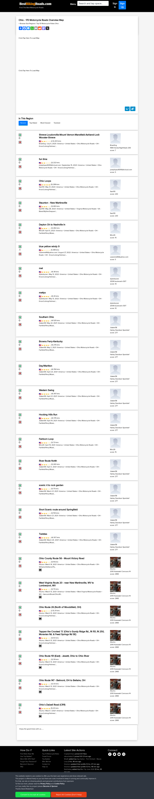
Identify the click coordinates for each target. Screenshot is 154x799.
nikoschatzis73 (69, 770)
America (60, 143)
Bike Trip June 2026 (87, 783)
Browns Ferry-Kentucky (51, 341)
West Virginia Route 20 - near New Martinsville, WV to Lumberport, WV (66, 584)
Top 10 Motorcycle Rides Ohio (47, 23)
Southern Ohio (46, 317)
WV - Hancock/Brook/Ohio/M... (50, 594)
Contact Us (46, 778)
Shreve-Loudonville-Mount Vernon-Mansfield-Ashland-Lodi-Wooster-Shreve (69, 136)
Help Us (45, 780)
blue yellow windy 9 (49, 246)
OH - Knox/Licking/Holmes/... (65, 167)
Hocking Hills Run (48, 414)
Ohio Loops (45, 181)
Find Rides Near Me (27, 767)
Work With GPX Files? (27, 773)
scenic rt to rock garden (51, 485)
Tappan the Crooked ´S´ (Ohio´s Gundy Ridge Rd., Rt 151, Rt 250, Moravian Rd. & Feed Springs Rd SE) (71, 633)
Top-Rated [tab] (33, 123)
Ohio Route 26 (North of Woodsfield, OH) (60, 607)
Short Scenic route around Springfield (58, 509)
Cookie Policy (59, 796)
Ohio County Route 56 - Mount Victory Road (61, 558)
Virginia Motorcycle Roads (86, 209)
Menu (73, 4)
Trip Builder (46, 773)
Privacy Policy (49, 796)
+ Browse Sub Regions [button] (27, 23)
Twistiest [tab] (57, 123)
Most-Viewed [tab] (45, 123)
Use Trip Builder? (26, 770)
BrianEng (42, 143)
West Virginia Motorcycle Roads (89, 591)
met (41, 268)
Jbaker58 (42, 323)
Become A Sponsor (27, 778)
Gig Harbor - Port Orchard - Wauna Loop (82, 774)
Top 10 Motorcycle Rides (50, 767)
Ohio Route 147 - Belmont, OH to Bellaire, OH (62, 680)
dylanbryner (43, 274)
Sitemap (40, 796)
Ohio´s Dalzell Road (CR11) (52, 704)
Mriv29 (41, 230)
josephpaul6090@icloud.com (50, 165)
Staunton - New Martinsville (53, 202)
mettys (42, 292)
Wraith (66, 773)
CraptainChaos (69, 767)
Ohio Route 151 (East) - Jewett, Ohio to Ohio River (64, 656)
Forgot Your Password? (28, 775)
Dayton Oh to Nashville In (52, 224)
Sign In (115, 5)
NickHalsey (68, 783)
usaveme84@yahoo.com (48, 252)
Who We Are (46, 775)
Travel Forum (46, 770)
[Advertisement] (77, 54)
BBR (81, 767)
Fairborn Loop (46, 439)
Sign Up (122, 5)
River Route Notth (48, 460)
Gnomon (67, 778)
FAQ (21, 780)
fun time (43, 159)
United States (70, 143)
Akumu (41, 564)
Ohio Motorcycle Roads (85, 143)
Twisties (43, 534)
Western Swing (46, 390)
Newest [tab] (23, 123)
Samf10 (41, 187)
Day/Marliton (45, 365)
